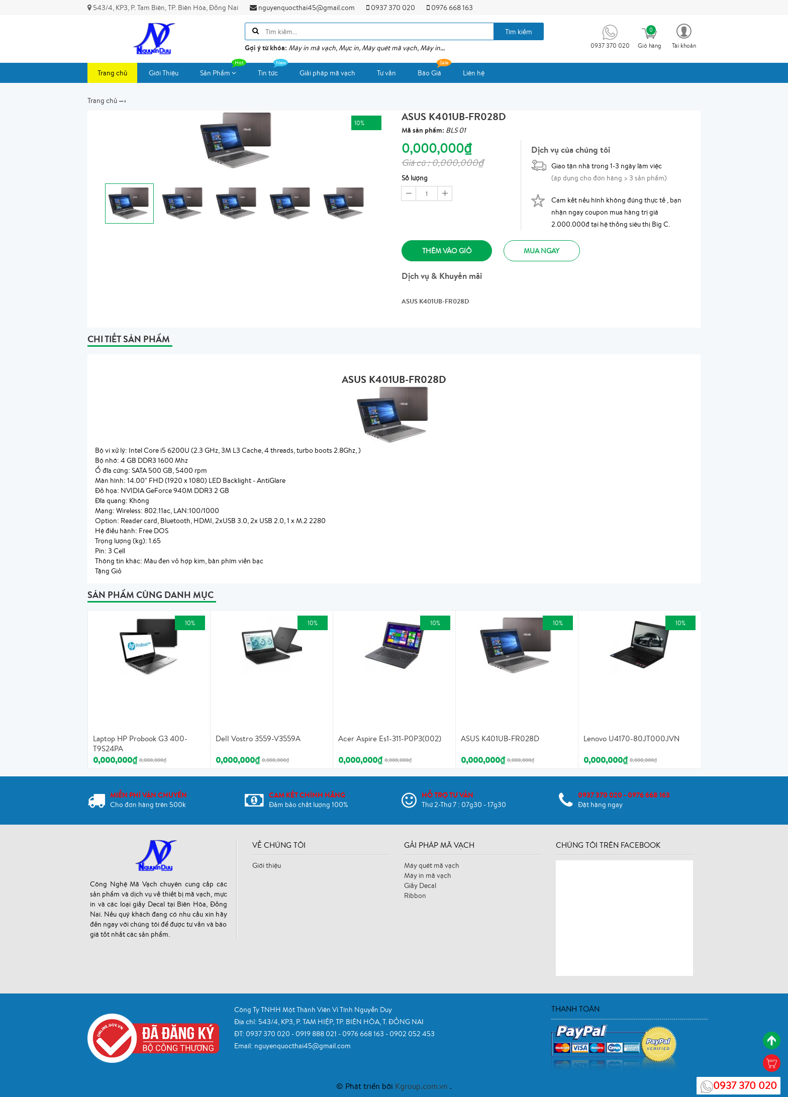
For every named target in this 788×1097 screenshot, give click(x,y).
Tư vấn (386, 72)
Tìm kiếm (518, 31)
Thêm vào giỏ (447, 250)
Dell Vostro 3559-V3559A (258, 739)
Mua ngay (542, 250)
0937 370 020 (390, 7)
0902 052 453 (412, 1033)
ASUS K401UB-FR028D (500, 739)
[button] (684, 35)
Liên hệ (473, 72)
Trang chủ (112, 72)
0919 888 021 (317, 1033)
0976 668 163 (450, 7)
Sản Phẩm (223, 70)
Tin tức (273, 70)
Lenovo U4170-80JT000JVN (631, 739)
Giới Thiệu (163, 72)
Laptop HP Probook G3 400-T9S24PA (140, 744)
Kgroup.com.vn (422, 1085)
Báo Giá (434, 70)
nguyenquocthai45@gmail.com (302, 7)
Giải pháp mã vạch (327, 72)
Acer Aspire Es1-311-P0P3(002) (389, 739)
